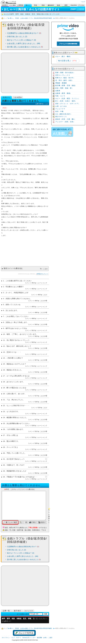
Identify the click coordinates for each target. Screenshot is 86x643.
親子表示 (17, 611)
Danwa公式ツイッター (29, 637)
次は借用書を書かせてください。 (19, 423)
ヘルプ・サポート (16, 637)
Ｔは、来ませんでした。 (16, 400)
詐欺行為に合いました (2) (17, 36)
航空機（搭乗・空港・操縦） (66, 85)
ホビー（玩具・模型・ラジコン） (67, 98)
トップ (6, 18)
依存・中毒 (59, 111)
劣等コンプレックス (62, 75)
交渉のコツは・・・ (14, 352)
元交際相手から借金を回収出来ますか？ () (24, 33)
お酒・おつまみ (61, 106)
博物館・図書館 (61, 83)
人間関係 (20, 5)
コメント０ (28, 611)
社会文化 (74, 5)
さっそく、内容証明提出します (17, 292)
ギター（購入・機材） (63, 56)
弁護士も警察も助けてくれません (21, 485)
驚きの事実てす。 (13, 441)
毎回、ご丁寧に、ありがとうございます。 (22, 334)
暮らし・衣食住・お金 (16, 18)
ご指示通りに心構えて (15, 358)
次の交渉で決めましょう (16, 459)
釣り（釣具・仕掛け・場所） (66, 101)
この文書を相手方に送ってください (19, 281)
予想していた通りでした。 (16, 453)
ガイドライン (6, 637)
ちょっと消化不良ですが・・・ (18, 405)
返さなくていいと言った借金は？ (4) (21, 40)
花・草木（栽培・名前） (64, 80)
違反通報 (39, 637)
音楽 (43, 5)
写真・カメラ (60, 96)
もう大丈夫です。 (13, 411)
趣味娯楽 (51, 5)
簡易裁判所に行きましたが (16, 471)
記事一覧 (6, 611)
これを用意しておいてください (17, 316)
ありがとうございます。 (16, 382)
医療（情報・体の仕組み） (65, 72)
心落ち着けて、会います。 (16, 394)
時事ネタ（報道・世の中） (65, 78)
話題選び (5, 5)
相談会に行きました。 (15, 370)
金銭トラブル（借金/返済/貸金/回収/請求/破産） (39, 18)
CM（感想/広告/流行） (63, 114)
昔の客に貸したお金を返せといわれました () (25, 47)
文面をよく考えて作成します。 (17, 322)
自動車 (57, 91)
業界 (66, 5)
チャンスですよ (12, 447)
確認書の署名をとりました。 (17, 417)
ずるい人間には (12, 435)
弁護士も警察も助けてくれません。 (19, 298)
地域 (58, 5)
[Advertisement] (25, 73)
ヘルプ (83, 1)
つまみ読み (17, 97)
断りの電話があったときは (16, 388)
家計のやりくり (61, 116)
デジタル (81, 5)
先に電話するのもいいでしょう (18, 340)
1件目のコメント (42, 274)
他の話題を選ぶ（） (68, 61)
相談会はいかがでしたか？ (16, 364)
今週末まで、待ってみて (16, 465)
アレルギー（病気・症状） (65, 122)
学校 (35, 5)
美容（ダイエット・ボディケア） (67, 103)
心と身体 (12, 5)
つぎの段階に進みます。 (16, 429)
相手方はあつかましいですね (16, 328)
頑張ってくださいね (13, 304)
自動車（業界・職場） (63, 93)
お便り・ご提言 (47, 637)
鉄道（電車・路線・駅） (64, 88)
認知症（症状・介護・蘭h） (65, 119)
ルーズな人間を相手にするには (18, 376)
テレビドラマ (60, 109)
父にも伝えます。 (12, 310)
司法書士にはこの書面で (15, 287)
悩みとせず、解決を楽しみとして (19, 346)
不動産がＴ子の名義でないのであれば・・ (22, 477)
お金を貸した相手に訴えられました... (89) (23, 43)
